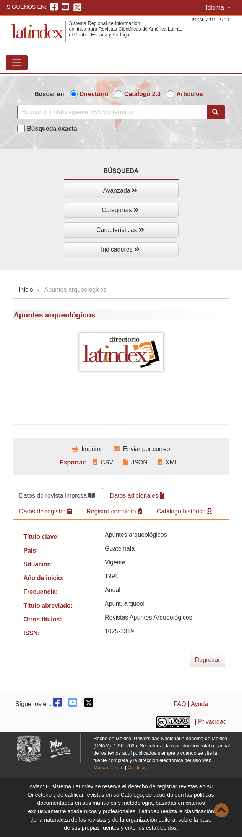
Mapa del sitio (108, 767)
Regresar (207, 660)
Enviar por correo (142, 449)
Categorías (120, 210)
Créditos (137, 767)
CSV (103, 462)
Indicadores (120, 249)
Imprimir (87, 449)
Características (120, 230)
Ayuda (199, 704)
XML (168, 462)
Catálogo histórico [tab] (184, 511)
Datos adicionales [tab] (137, 495)
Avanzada (120, 190)
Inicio (26, 289)
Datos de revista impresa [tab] (57, 495)
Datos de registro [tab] (45, 511)
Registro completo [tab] (114, 511)
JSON (135, 462)
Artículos (189, 94)
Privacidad (212, 722)
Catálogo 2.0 (142, 94)
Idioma (216, 7)
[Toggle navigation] (17, 62)
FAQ (180, 704)
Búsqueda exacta (52, 128)
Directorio (94, 94)
